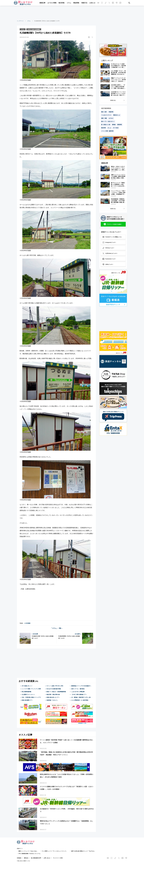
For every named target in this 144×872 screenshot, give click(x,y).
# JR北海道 (27, 623)
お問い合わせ (47, 857)
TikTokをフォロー (108, 248)
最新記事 (42, 3)
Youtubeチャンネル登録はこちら (112, 237)
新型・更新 (104, 118)
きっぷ (109, 127)
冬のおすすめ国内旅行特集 (53, 688)
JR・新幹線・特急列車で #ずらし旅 (80, 697)
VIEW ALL (113, 100)
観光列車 (103, 127)
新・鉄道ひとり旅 (105, 124)
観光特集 (62, 3)
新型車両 (119, 124)
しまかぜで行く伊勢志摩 (77, 691)
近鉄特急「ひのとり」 (52, 700)
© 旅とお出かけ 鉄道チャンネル (23, 860)
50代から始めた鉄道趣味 (34, 29)
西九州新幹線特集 (26, 691)
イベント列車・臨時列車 (107, 131)
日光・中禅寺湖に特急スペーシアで (31, 697)
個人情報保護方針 (35, 857)
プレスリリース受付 (58, 857)
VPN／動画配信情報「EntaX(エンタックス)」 (29, 853)
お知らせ (92, 3)
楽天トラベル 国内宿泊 (77, 688)
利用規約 (19, 857)
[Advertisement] (72, 13)
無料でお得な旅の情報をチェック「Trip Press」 (83, 851)
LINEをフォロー (107, 264)
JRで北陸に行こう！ (27, 685)
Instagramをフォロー (109, 242)
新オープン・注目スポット (108, 121)
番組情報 (76, 3)
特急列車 (111, 112)
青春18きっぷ (116, 115)
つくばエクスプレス (106, 115)
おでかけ (111, 118)
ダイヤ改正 (115, 127)
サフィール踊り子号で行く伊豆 (54, 685)
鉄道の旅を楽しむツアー (53, 697)
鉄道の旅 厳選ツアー (27, 700)
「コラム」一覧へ (56, 628)
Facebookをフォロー (109, 259)
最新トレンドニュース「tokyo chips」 (28, 851)
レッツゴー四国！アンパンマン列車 (31, 688)
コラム (69, 3)
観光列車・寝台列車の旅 (53, 694)
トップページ (20, 21)
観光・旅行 (104, 112)
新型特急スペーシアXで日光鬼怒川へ (81, 685)
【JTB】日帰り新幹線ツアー (79, 694)
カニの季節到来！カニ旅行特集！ (80, 700)
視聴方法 (84, 3)
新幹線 (113, 124)
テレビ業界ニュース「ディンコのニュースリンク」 (54, 851)
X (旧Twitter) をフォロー (109, 253)
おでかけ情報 (52, 3)
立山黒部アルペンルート (28, 694)
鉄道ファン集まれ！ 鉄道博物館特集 (56, 691)
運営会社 (26, 857)
